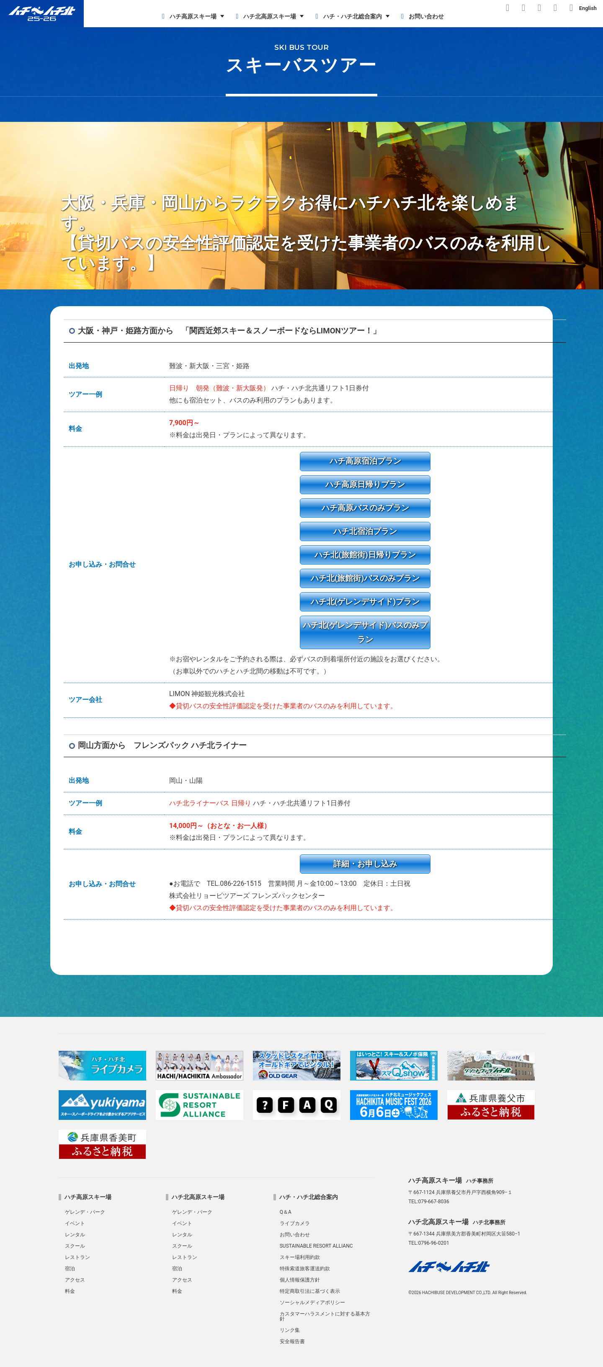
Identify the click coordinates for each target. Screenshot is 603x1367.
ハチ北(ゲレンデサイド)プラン (365, 601)
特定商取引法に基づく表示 (310, 1291)
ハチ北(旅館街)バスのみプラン (365, 578)
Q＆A (285, 1212)
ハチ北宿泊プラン (365, 531)
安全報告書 (292, 1341)
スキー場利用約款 (300, 1257)
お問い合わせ (421, 16)
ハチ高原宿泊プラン (365, 461)
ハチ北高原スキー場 (264, 16)
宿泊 (70, 1269)
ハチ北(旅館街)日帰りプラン (364, 555)
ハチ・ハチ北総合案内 (347, 16)
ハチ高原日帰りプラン (365, 484)
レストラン (77, 1257)
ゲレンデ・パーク (85, 1212)
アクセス (75, 1280)
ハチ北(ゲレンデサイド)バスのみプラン (365, 632)
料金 (70, 1291)
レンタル (75, 1235)
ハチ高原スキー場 (187, 16)
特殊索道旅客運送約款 (305, 1269)
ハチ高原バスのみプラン (365, 508)
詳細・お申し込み (365, 864)
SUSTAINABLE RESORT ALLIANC (316, 1246)
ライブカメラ (295, 1223)
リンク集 (290, 1330)
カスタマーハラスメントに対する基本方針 (325, 1316)
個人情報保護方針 (300, 1280)
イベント (75, 1223)
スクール (75, 1246)
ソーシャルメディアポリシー (312, 1302)
